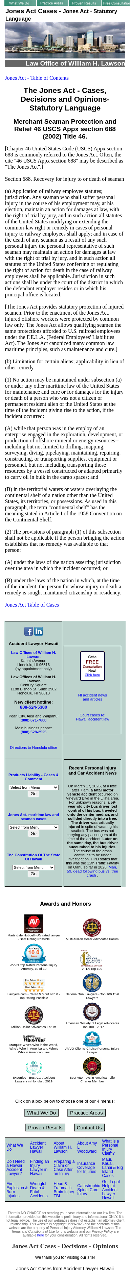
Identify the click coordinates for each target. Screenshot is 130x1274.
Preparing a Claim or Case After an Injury (63, 1167)
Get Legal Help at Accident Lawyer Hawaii (111, 1189)
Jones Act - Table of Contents (37, 78)
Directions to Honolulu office (33, 747)
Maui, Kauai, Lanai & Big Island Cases (112, 1167)
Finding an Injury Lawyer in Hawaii (39, 1167)
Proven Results (45, 1127)
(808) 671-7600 (34, 720)
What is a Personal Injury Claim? (110, 1147)
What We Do (41, 1113)
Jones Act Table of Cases (32, 605)
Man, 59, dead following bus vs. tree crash (92, 871)
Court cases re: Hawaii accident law (92, 717)
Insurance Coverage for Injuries (86, 1167)
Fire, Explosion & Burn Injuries (17, 1189)
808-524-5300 (33, 707)
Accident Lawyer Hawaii (38, 1147)
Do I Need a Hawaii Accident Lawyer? (15, 1167)
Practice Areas (86, 1113)
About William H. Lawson (62, 1147)
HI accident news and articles (92, 697)
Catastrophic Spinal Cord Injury (88, 1189)
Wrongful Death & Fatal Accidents (39, 1189)
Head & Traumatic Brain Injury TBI (63, 1189)
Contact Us (89, 1127)
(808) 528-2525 (34, 732)
